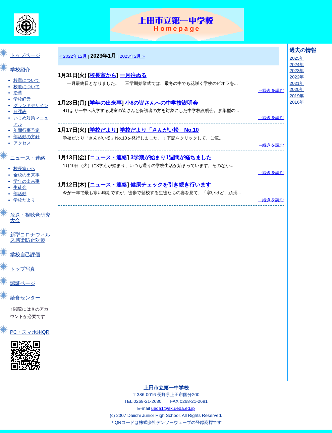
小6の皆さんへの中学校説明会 (161, 103)
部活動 (19, 193)
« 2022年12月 (73, 56)
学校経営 (22, 99)
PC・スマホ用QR (29, 332)
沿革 (17, 92)
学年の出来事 (26, 181)
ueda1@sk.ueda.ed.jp (173, 408)
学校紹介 (20, 69)
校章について (26, 80)
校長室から (24, 168)
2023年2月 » (132, 56)
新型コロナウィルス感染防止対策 (30, 237)
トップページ (25, 55)
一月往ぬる (133, 75)
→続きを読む (271, 90)
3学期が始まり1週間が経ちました (171, 157)
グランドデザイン (30, 105)
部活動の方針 (26, 136)
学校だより (24, 200)
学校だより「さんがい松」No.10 (159, 130)
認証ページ (22, 283)
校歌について (26, 86)
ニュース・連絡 (27, 158)
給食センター (25, 298)
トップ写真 (22, 269)
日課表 (19, 111)
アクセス (22, 143)
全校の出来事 (26, 174)
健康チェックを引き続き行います (170, 184)
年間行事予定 (26, 130)
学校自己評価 (25, 254)
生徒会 (19, 187)
